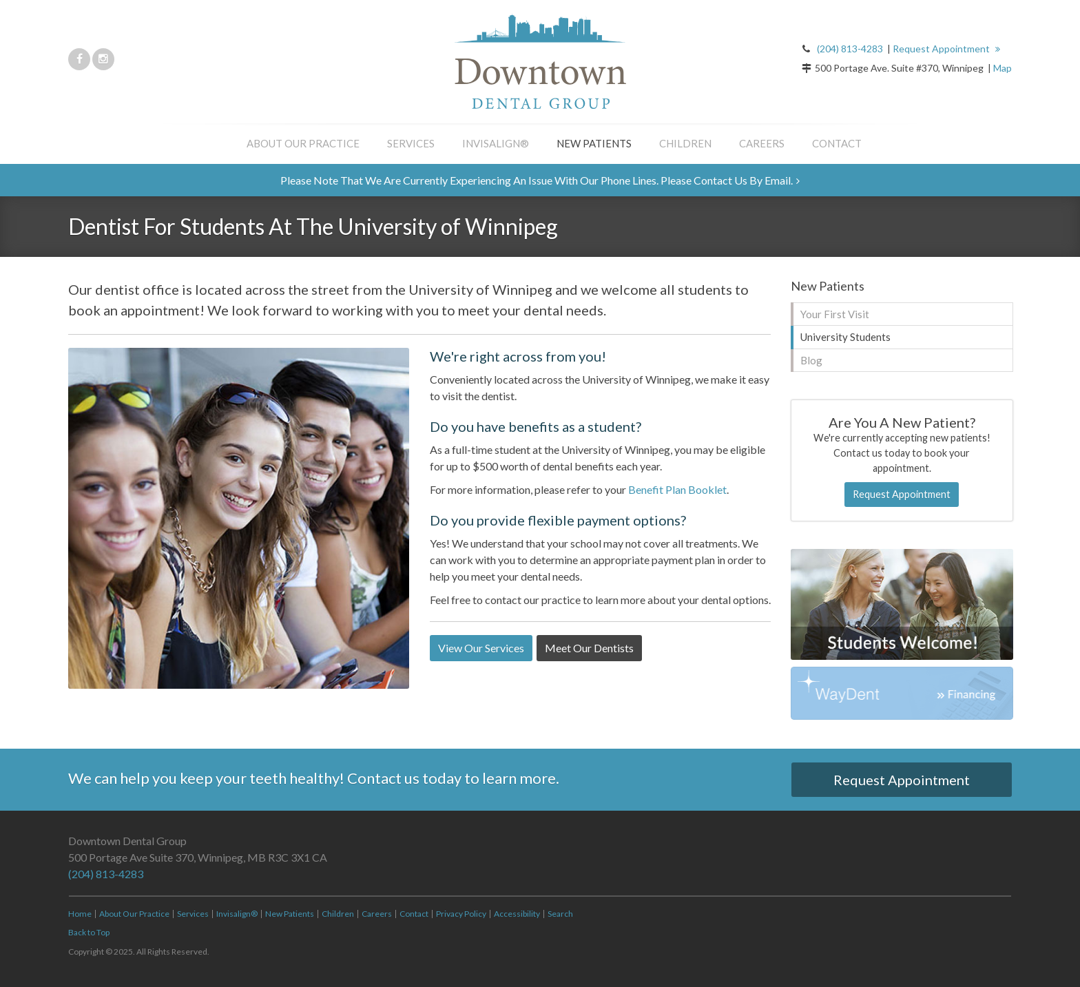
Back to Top (89, 932)
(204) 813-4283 (850, 48)
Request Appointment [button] (942, 48)
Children (685, 143)
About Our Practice (303, 143)
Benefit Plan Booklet (677, 489)
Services (411, 143)
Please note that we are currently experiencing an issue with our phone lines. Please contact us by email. (536, 180)
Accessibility (517, 913)
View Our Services (481, 647)
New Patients (594, 143)
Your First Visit (834, 314)
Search (560, 913)
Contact (837, 143)
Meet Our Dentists (589, 647)
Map (1002, 68)
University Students (845, 337)
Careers (762, 143)
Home (80, 913)
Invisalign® (495, 143)
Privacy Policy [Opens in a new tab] (461, 913)
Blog (811, 360)
